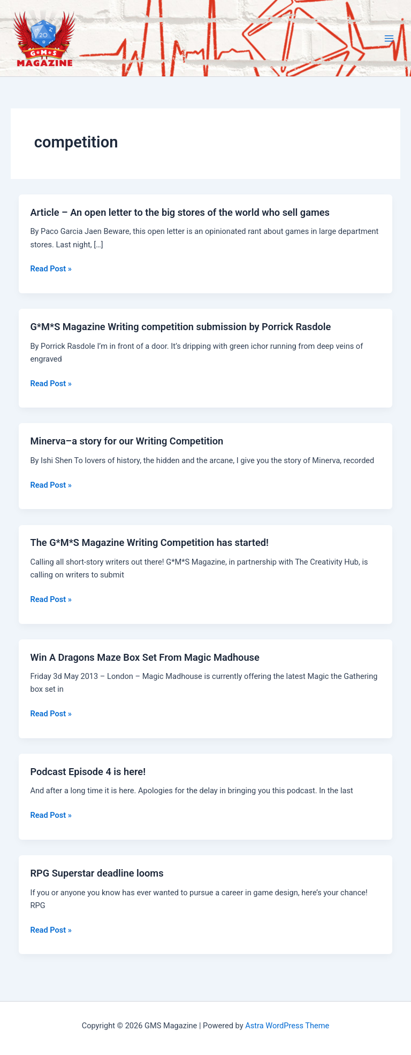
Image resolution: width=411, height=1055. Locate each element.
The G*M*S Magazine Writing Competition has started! (149, 542)
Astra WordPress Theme (287, 1025)
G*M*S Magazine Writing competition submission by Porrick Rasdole (180, 326)
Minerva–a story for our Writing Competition (126, 441)
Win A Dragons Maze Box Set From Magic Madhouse (144, 657)
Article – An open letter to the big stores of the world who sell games (180, 212)
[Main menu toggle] (389, 38)
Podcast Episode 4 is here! (88, 771)
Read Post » (50, 268)
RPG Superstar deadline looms (96, 873)
